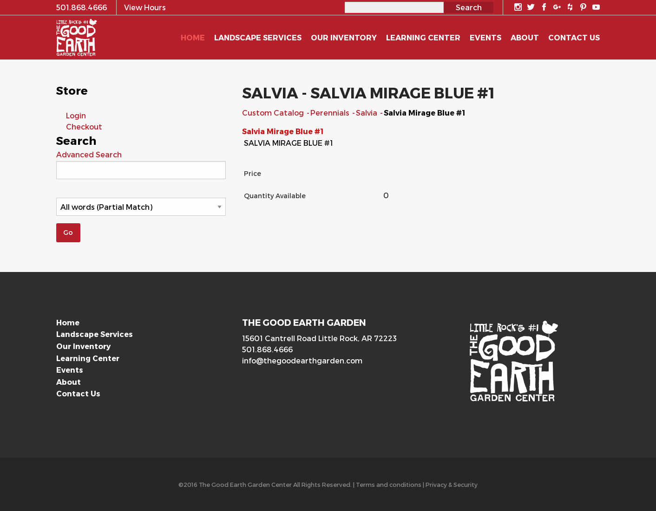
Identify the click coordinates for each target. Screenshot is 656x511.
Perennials (330, 112)
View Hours (145, 7)
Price (252, 173)
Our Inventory (83, 346)
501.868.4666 (267, 349)
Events (69, 369)
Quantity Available (275, 196)
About (68, 381)
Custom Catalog (274, 112)
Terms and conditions (388, 484)
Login (76, 115)
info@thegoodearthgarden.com (302, 360)
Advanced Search (89, 154)
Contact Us (78, 393)
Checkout (84, 126)
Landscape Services (94, 334)
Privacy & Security (452, 484)
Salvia (367, 112)
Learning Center (87, 358)
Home (67, 322)
